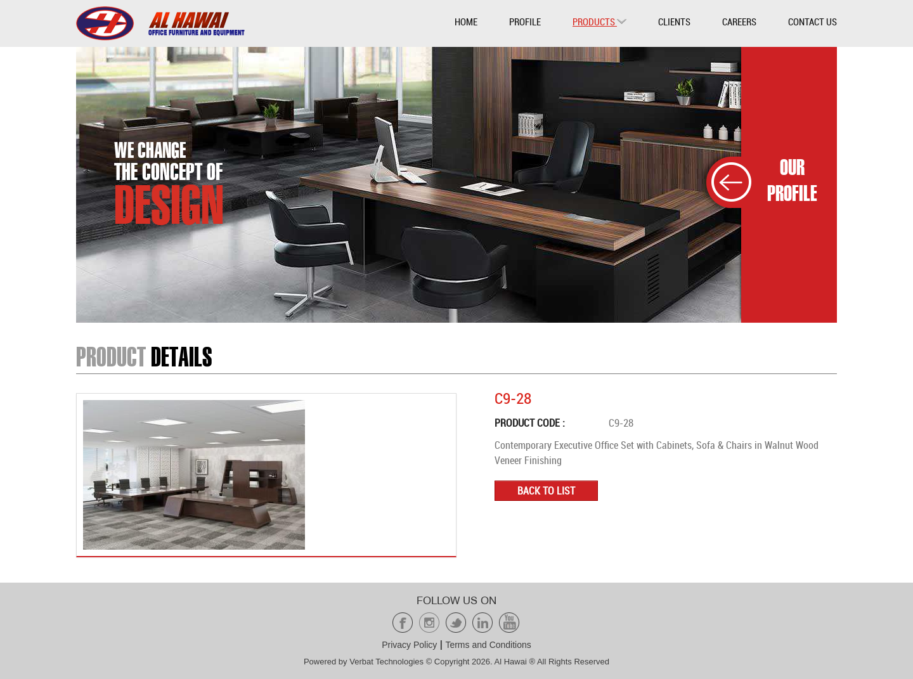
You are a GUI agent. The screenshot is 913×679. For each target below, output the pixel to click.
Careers (739, 21)
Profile (525, 21)
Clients (674, 21)
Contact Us (812, 21)
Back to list (546, 491)
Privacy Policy (409, 645)
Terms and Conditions (488, 645)
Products (599, 21)
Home (466, 21)
